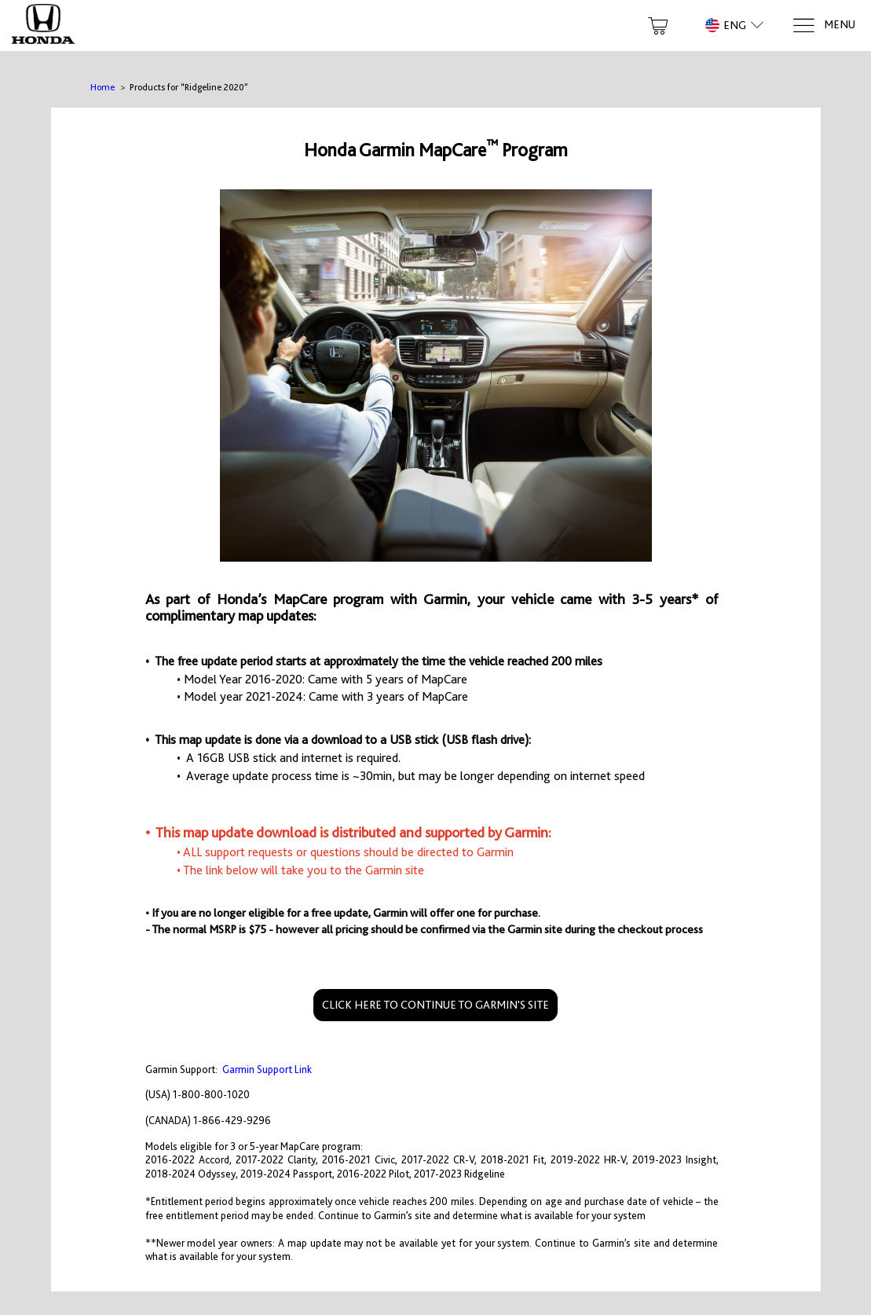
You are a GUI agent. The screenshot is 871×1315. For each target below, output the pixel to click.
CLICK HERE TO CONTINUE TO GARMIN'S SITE (435, 1005)
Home (102, 87)
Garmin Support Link (267, 1069)
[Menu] (823, 25)
